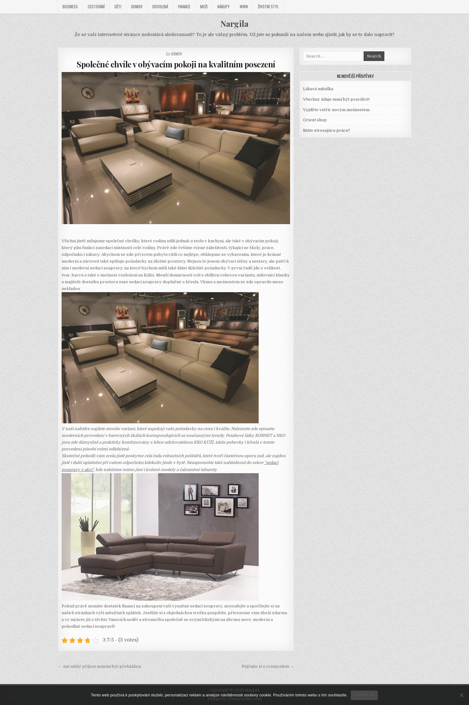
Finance (184, 6)
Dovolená (160, 6)
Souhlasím (364, 695)
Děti (118, 6)
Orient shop (315, 120)
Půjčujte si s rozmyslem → (268, 666)
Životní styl (268, 6)
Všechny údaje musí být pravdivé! (336, 99)
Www (244, 6)
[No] (461, 695)
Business (70, 6)
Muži (204, 6)
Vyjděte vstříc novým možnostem (336, 109)
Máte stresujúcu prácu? (326, 130)
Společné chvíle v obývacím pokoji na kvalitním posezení (175, 64)
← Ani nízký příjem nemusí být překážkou (99, 666)
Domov (137, 6)
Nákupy (223, 6)
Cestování (96, 6)
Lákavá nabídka (318, 89)
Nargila (234, 23)
